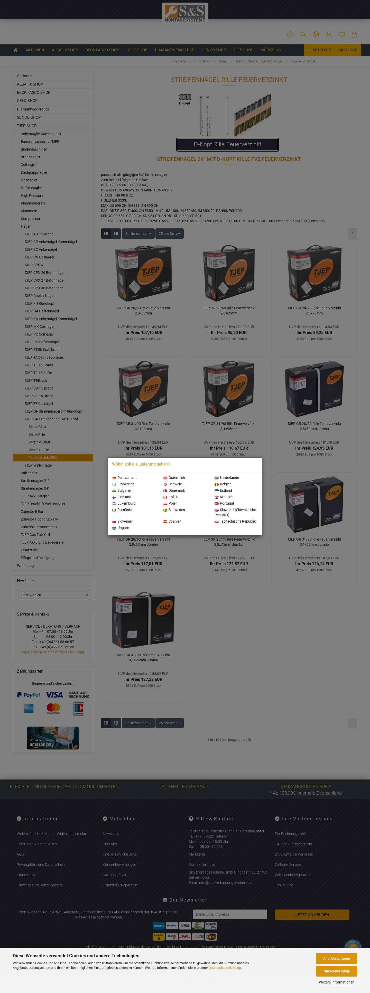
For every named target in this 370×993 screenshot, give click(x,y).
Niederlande (227, 477)
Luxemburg (124, 503)
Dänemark (174, 490)
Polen (170, 503)
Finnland (121, 496)
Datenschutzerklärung (225, 968)
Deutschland (124, 477)
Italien (170, 496)
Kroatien (224, 496)
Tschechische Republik (235, 521)
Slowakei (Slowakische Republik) (235, 512)
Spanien (172, 521)
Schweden (174, 509)
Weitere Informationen (336, 982)
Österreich (174, 477)
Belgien (223, 484)
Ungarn (120, 527)
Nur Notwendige (336, 971)
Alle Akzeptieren (336, 959)
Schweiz (172, 484)
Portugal (224, 503)
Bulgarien (122, 490)
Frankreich (123, 484)
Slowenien (123, 521)
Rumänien (123, 509)
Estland (223, 490)
